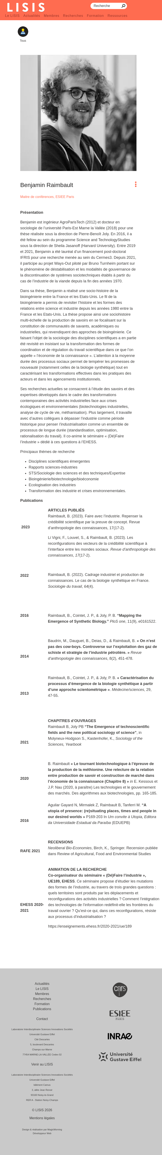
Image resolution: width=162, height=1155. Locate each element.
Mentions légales (42, 1118)
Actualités (31, 15)
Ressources (117, 15)
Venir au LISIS (42, 1064)
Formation (95, 15)
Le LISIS (12, 15)
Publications (42, 1009)
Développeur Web (42, 1133)
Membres (51, 15)
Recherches (73, 15)
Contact (42, 1019)
